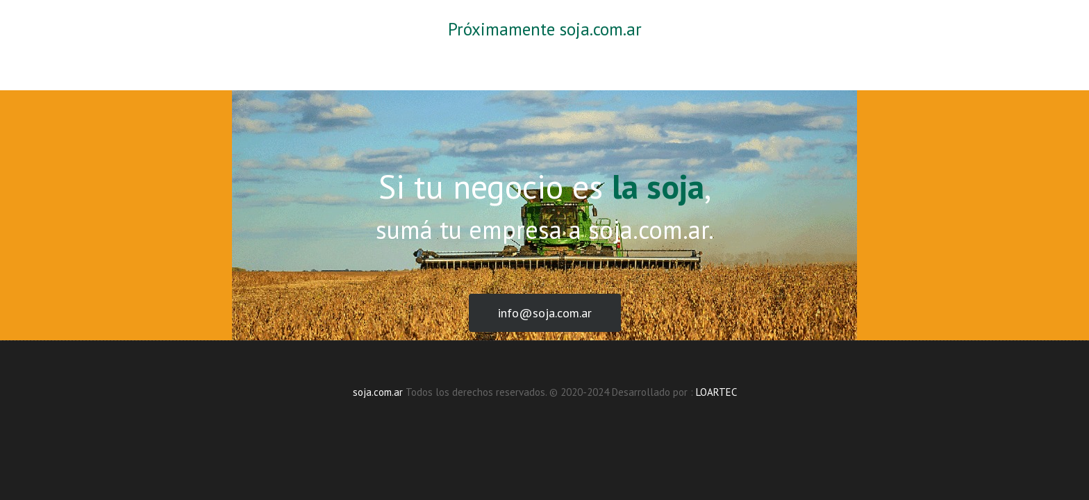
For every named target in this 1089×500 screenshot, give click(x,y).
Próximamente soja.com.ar (545, 29)
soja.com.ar (378, 392)
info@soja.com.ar (545, 313)
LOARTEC (716, 392)
